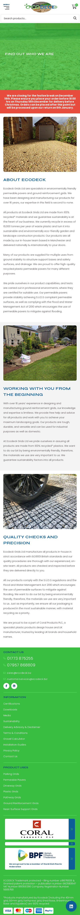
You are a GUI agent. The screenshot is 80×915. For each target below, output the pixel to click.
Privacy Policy (11, 750)
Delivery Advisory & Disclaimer (21, 727)
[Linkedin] (14, 686)
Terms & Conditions (15, 733)
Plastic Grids (10, 791)
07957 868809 (21, 665)
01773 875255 (20, 658)
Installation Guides (14, 744)
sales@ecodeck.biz (19, 673)
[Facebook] (6, 686)
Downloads (10, 709)
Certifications (11, 703)
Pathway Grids (12, 797)
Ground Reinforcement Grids (21, 803)
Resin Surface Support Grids (20, 809)
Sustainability (11, 721)
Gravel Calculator (14, 738)
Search (75, 18)
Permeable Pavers (14, 779)
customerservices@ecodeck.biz (27, 679)
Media (7, 715)
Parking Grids (11, 774)
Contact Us (10, 756)
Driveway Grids (12, 785)
